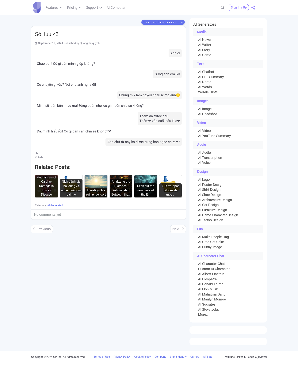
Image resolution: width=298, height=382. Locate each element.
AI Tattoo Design (210, 220)
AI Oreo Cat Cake (211, 242)
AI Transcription (210, 158)
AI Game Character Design (218, 215)
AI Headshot (207, 114)
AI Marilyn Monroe (212, 299)
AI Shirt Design (209, 190)
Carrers (194, 356)
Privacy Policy (122, 356)
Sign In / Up (239, 7)
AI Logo (204, 179)
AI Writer (204, 45)
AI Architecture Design (215, 200)
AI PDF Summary (211, 77)
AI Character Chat (211, 264)
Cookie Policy (142, 356)
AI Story (204, 50)
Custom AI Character (214, 269)
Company (160, 356)
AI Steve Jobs (208, 309)
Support (92, 8)
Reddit (250, 356)
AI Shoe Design (209, 195)
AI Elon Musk (208, 289)
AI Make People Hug (213, 237)
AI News (204, 40)
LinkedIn (241, 356)
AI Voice (204, 163)
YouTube (229, 356)
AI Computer (116, 8)
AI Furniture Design (212, 210)
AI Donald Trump (211, 284)
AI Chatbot (206, 72)
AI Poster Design (210, 185)
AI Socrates (207, 304)
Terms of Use (102, 356)
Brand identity (178, 356)
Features (52, 8)
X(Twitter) (261, 356)
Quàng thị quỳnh (90, 43)
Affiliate (207, 356)
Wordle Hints (208, 92)
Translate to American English (160, 22)
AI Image (205, 109)
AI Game (204, 55)
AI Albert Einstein (211, 274)
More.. (203, 314)
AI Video (204, 131)
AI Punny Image (210, 247)
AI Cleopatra (207, 279)
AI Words (205, 87)
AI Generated (55, 205)
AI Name (204, 82)
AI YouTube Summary (214, 136)
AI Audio (204, 153)
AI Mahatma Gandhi (213, 294)
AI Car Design (208, 205)
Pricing (72, 8)
